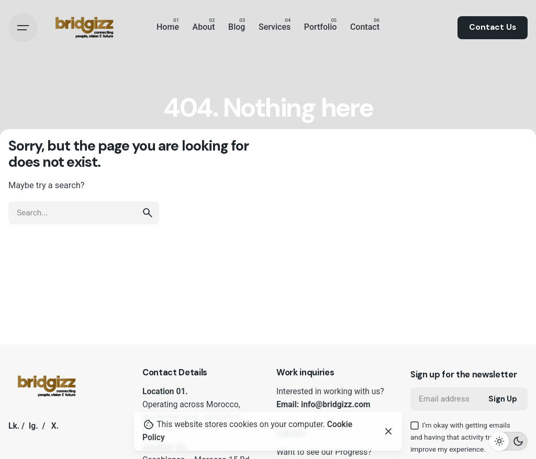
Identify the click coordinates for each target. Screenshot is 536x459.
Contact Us (492, 27)
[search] (147, 212)
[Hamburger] (23, 27)
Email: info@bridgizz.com (323, 404)
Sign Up (502, 399)
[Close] (388, 431)
